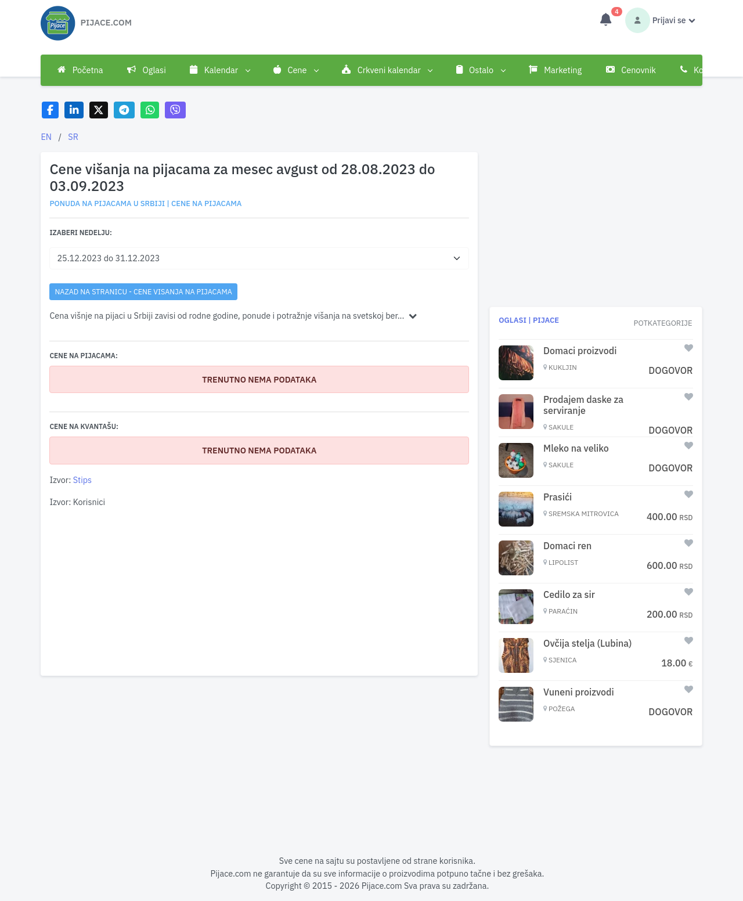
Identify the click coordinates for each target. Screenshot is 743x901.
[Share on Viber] (175, 110)
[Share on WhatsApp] (150, 110)
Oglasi (146, 69)
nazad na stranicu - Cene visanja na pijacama (143, 291)
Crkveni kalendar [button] (387, 70)
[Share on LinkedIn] (74, 110)
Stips (82, 479)
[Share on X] (99, 110)
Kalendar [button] (219, 70)
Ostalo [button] (480, 70)
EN (46, 136)
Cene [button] (295, 70)
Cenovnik (631, 69)
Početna (80, 69)
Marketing (555, 69)
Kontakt (701, 69)
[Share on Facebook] (50, 110)
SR (73, 136)
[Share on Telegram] (124, 110)
